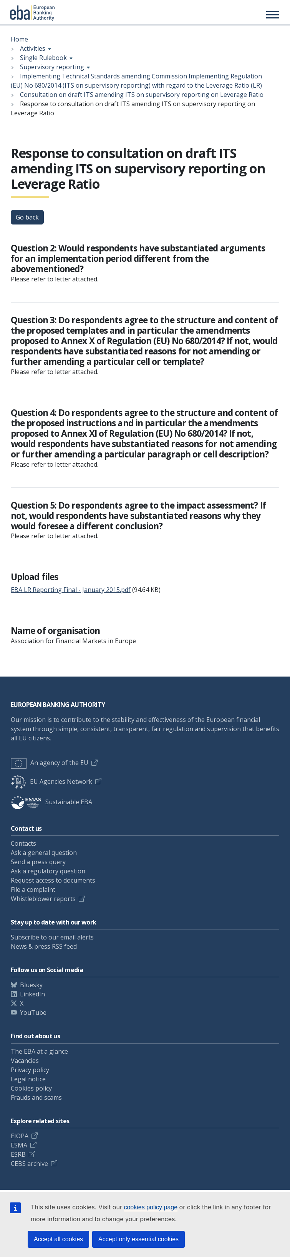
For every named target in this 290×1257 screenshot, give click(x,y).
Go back (27, 217)
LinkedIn (32, 994)
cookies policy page (150, 1207)
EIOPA (19, 1136)
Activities (32, 48)
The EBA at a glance (39, 1051)
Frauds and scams (36, 1097)
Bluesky (31, 985)
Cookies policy (31, 1088)
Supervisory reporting (52, 67)
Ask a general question (44, 852)
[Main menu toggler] (271, 14)
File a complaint (33, 889)
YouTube (33, 1012)
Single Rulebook (43, 57)
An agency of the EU (49, 762)
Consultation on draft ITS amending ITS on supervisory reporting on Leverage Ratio (141, 94)
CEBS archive (29, 1163)
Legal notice (28, 1079)
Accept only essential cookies (138, 1239)
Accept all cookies (58, 1239)
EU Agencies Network (51, 781)
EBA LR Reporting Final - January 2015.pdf (71, 589)
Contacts (23, 843)
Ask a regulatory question (48, 871)
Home (19, 39)
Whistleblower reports (43, 899)
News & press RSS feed (44, 946)
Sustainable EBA (51, 802)
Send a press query (38, 862)
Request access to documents (53, 880)
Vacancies (25, 1060)
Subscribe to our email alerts (52, 937)
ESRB (18, 1154)
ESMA (19, 1145)
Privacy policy (30, 1070)
